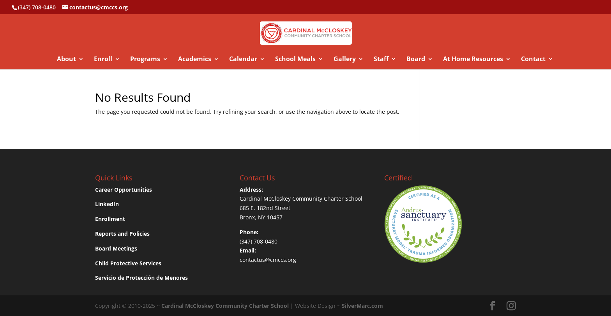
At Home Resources (473, 59)
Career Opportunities (123, 189)
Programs (145, 59)
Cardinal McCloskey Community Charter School (301, 198)
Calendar (243, 59)
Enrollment (110, 218)
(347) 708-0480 (258, 241)
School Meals (295, 59)
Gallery (345, 59)
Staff (381, 59)
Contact (533, 59)
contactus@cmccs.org (268, 259)
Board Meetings (116, 248)
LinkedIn (107, 204)
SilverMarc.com (362, 305)
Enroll (103, 59)
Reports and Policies (122, 233)
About (66, 59)
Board (415, 59)
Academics (194, 59)
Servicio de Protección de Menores (141, 277)
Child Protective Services (128, 263)
